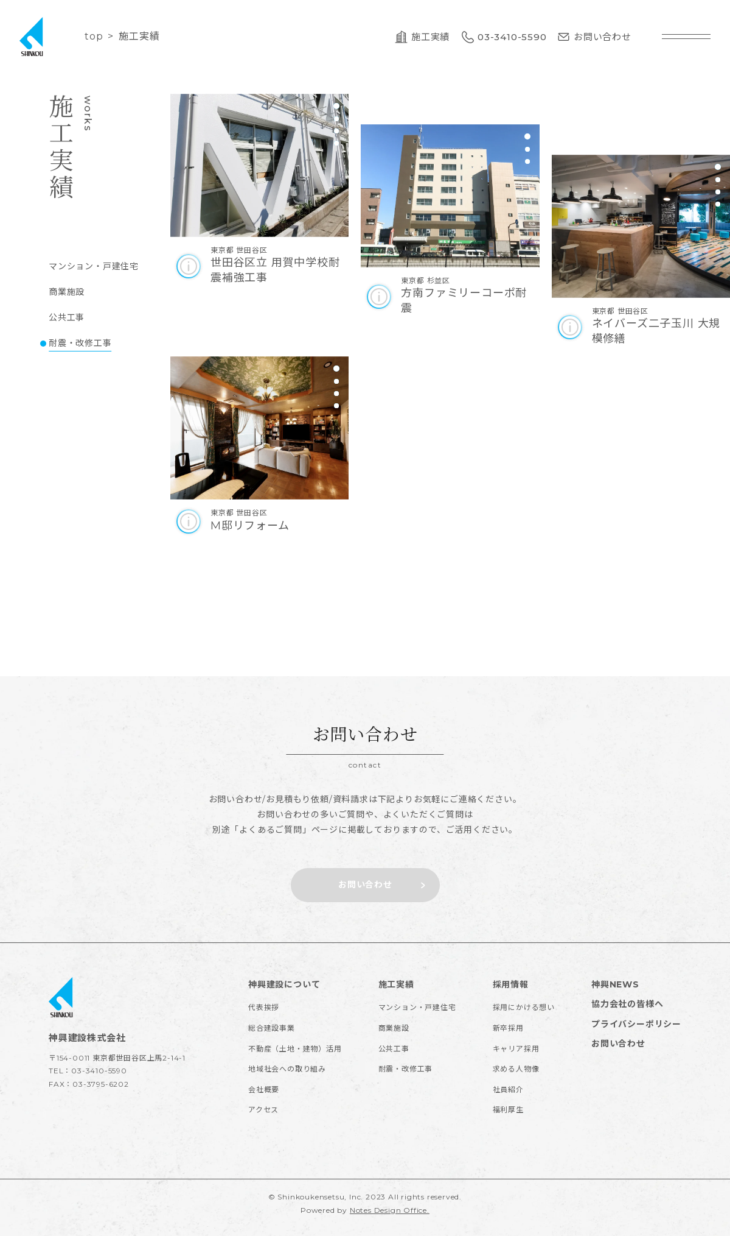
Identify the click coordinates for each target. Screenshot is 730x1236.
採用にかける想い (524, 1007)
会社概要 (263, 1089)
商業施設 (393, 1028)
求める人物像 (516, 1068)
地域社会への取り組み (287, 1068)
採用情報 (511, 984)
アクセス (263, 1109)
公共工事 (393, 1048)
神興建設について (284, 984)
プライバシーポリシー (636, 1024)
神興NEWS (615, 984)
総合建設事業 (271, 1028)
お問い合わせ (618, 1043)
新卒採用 (508, 1028)
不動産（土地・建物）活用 (295, 1048)
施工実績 (396, 984)
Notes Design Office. (389, 1210)
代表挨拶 (263, 1007)
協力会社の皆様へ (627, 1003)
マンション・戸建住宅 (417, 1007)
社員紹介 (508, 1089)
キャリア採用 (516, 1048)
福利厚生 (508, 1109)
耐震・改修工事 (405, 1068)
